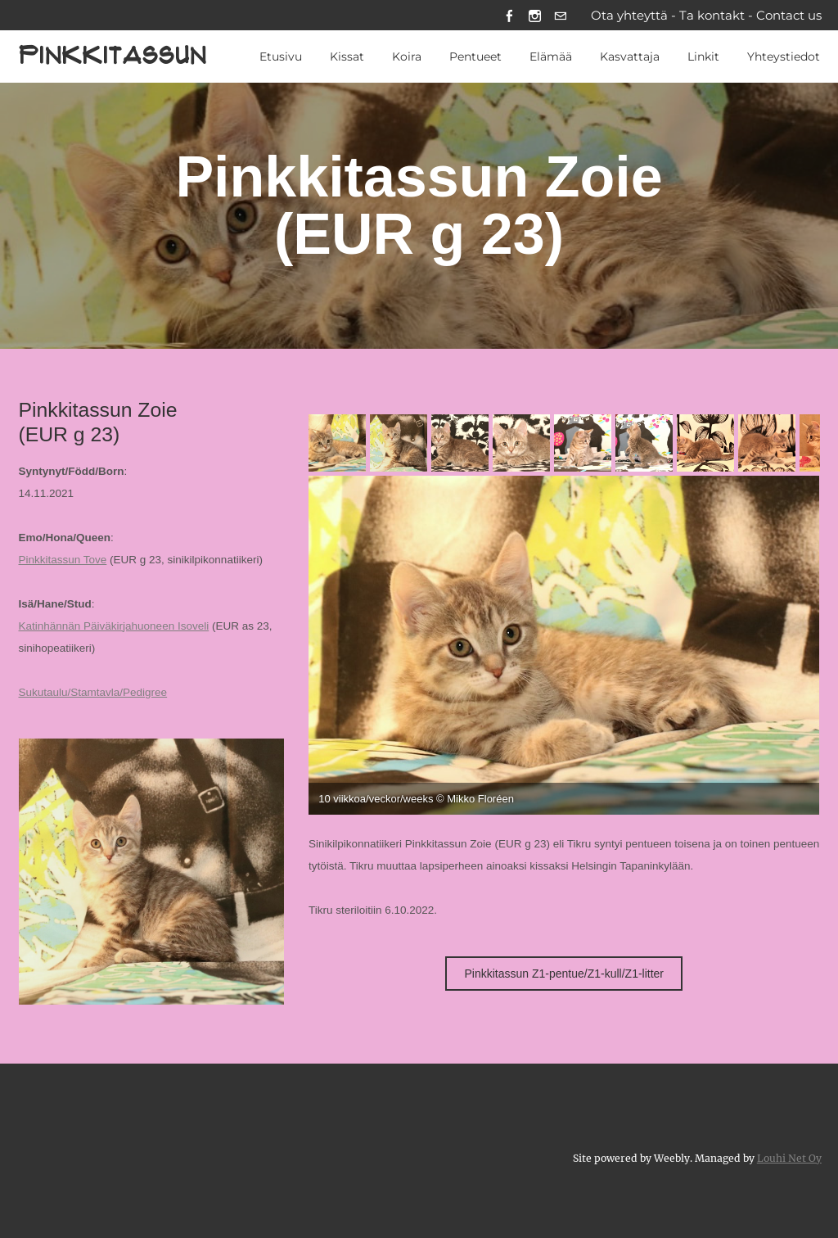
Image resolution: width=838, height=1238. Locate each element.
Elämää (550, 56)
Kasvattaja (630, 56)
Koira (406, 56)
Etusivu (280, 56)
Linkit (703, 56)
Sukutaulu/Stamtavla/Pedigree (93, 692)
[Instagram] (535, 15)
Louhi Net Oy (789, 1158)
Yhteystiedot (783, 56)
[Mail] (560, 15)
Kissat (347, 56)
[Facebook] (509, 15)
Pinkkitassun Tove (63, 559)
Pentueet (475, 56)
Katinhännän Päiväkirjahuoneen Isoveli (114, 626)
